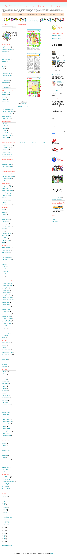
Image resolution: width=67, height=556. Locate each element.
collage (3, 68)
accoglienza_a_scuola (6, 92)
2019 (4, 533)
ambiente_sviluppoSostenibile (7, 49)
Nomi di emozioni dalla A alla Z (57, 90)
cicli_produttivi (4, 388)
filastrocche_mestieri (5, 302)
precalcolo (4, 97)
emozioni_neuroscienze (6, 118)
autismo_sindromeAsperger (7, 114)
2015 (4, 539)
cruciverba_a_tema (5, 219)
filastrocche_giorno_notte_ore (7, 299)
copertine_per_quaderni (6, 75)
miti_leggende (4, 130)
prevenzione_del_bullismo (6, 204)
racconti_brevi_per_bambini (7, 132)
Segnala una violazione (7, 545)
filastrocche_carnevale (6, 292)
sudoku (3, 242)
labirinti (3, 231)
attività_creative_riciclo (6, 333)
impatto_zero (4, 54)
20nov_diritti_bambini (6, 252)
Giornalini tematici (42, 14)
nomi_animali (4, 410)
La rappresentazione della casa (7, 522)
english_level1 (4, 371)
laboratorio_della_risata (6, 147)
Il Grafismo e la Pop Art (8, 517)
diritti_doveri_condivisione (6, 178)
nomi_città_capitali (5, 414)
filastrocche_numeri (5, 304)
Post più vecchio (45, 142)
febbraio (6, 512)
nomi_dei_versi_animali (6, 419)
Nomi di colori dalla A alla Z (56, 74)
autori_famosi (4, 123)
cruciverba (4, 216)
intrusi (3, 230)
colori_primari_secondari (6, 70)
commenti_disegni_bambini (56, 197)
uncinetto (3, 337)
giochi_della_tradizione (6, 479)
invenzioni (4, 393)
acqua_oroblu (4, 379)
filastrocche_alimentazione (7, 283)
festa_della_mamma (5, 271)
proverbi (3, 460)
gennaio (5, 513)
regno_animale (4, 398)
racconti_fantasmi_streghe (7, 135)
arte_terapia (4, 61)
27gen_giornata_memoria (6, 257)
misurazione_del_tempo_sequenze (8, 481)
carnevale (4, 264)
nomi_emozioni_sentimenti (7, 421)
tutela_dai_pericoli (5, 180)
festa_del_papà (5, 268)
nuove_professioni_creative (7, 166)
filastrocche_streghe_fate (6, 321)
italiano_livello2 (5, 366)
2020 (4, 532)
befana (3, 262)
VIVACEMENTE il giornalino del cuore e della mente (31, 6)
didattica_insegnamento (6, 116)
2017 (4, 536)
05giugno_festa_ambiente (6, 247)
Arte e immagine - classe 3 (56, 38)
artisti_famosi (4, 63)
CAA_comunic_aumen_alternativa (8, 111)
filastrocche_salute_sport (6, 309)
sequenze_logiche (5, 405)
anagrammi (4, 210)
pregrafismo (4, 99)
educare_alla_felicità (5, 188)
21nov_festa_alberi (5, 254)
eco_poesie (4, 281)
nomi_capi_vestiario (5, 412)
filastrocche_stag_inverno (6, 316)
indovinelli (4, 228)
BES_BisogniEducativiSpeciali (7, 109)
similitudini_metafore (5, 357)
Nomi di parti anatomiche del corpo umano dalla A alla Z (61, 82)
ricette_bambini (5, 469)
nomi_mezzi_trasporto (6, 428)
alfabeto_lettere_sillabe (6, 342)
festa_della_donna (5, 269)
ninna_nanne (4, 325)
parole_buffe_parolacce (6, 349)
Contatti (61, 14)
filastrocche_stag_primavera (7, 318)
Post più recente (22, 142)
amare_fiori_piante (5, 381)
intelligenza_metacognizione (7, 162)
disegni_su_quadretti (6, 80)
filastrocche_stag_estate (6, 314)
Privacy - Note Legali (53, 14)
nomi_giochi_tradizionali (6, 424)
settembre (6, 507)
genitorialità (4, 445)
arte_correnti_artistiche (6, 59)
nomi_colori (4, 416)
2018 (4, 535)
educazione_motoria (5, 467)
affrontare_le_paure (5, 185)
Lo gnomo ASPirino (55, 221)
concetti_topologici (5, 94)
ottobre (5, 506)
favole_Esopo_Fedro (6, 125)
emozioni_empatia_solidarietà (7, 190)
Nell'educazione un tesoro (56, 223)
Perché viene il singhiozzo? (6, 516)
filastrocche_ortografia (6, 306)
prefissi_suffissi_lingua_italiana (7, 352)
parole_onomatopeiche (6, 350)
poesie (3, 327)
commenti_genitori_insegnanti (57, 199)
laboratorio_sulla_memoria (7, 154)
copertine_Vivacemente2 (6, 73)
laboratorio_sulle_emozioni (7, 156)
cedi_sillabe (4, 214)
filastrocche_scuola (5, 311)
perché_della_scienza (6, 397)
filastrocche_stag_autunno (6, 313)
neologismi (4, 347)
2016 (4, 538)
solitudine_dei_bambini (6, 450)
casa (3, 66)
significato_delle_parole (6, 356)
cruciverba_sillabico (5, 223)
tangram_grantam (5, 85)
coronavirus (4, 443)
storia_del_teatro (5, 486)
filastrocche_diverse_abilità (7, 297)
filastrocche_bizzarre (5, 290)
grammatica (4, 345)
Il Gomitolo (53, 219)
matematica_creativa (6, 395)
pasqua (3, 276)
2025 (4, 503)
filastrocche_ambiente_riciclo (7, 285)
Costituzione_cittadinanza (6, 173)
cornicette (4, 77)
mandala (3, 84)
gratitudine (4, 197)
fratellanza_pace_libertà (6, 195)
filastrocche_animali (5, 288)
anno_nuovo (4, 261)
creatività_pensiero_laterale (7, 161)
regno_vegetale (5, 402)
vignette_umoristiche (5, 87)
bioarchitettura (23, 103)
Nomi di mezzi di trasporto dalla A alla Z (60, 51)
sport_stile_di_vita (5, 471)
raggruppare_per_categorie (7, 102)
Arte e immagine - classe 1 (56, 35)
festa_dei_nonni (5, 266)
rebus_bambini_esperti (6, 240)
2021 (4, 530)
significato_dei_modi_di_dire (7, 354)
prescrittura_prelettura (6, 101)
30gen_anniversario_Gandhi (7, 259)
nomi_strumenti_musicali (6, 435)
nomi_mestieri (4, 426)
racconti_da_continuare (6, 133)
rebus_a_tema (4, 237)
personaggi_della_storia (6, 483)
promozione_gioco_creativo (7, 168)
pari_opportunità (5, 202)
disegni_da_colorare (5, 78)
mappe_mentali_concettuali (7, 164)
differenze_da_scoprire (6, 224)
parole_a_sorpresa (5, 235)
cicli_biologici (4, 386)
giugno (5, 509)
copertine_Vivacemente (6, 71)
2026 (4, 501)
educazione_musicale (6, 477)
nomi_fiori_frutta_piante (6, 423)
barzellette (4, 212)
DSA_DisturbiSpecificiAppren (7, 113)
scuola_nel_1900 (5, 484)
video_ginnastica (5, 496)
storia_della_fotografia (6, 488)
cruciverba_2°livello (5, 217)
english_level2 (4, 373)
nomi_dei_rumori (5, 417)
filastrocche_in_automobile (7, 300)
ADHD (3, 107)
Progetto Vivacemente (19, 14)
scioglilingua (4, 328)
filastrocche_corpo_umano (7, 295)
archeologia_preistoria (6, 476)
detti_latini (4, 457)
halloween (4, 273)
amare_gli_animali (5, 383)
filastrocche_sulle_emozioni (7, 323)
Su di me (10, 14)
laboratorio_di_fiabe (5, 149)
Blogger (51, 553)
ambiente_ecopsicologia (6, 47)
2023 (4, 527)
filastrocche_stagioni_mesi (7, 320)
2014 (4, 541)
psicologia (4, 447)
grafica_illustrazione (5, 82)
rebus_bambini (4, 238)
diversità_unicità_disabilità (6, 186)
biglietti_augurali (5, 335)
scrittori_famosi (5, 139)
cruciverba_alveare (5, 221)
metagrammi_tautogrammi (6, 233)
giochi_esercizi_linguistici (6, 226)
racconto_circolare (5, 137)
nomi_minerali (4, 430)
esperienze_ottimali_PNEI (6, 193)
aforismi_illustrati (5, 455)
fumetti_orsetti (4, 128)
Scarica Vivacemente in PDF (31, 14)
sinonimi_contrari (5, 359)
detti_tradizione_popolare (6, 459)
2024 (4, 504)
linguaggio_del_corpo (6, 200)
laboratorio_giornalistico (6, 152)
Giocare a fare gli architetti (7, 525)
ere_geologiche (5, 390)
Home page (34, 142)
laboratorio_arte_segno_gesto (7, 145)
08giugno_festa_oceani (6, 250)
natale (3, 275)
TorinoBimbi (54, 224)
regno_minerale (5, 400)
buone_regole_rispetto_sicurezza (8, 176)
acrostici (3, 209)
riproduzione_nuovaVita (6, 404)
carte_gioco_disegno (6, 64)
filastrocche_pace (5, 307)
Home (5, 14)
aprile (5, 510)
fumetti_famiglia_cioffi (6, 126)
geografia (4, 52)
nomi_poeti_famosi (5, 433)
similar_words (4, 374)
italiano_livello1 (5, 364)
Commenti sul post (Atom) (35, 145)
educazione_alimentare (6, 465)
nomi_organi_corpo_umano (7, 431)
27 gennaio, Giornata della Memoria (8, 520)
